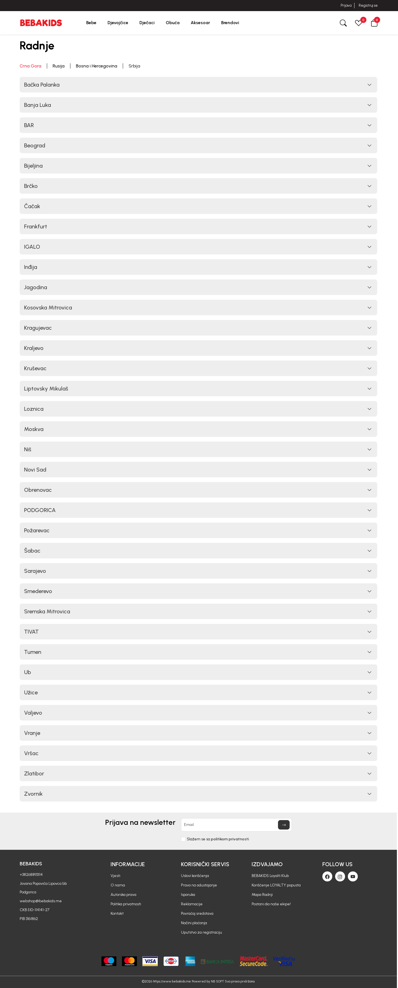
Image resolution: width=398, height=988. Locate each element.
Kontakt (117, 913)
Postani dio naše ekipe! (271, 904)
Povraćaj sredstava (197, 913)
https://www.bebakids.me (172, 981)
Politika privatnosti (126, 904)
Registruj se (368, 5)
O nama (118, 885)
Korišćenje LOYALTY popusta (276, 885)
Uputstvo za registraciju (201, 932)
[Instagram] (340, 876)
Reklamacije (192, 904)
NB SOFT (217, 981)
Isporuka (188, 894)
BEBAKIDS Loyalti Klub (270, 875)
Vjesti (115, 875)
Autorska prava (123, 894)
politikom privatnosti (230, 839)
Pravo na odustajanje (199, 885)
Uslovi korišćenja (195, 875)
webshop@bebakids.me (41, 901)
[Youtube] (353, 876)
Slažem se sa (218, 839)
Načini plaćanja (194, 923)
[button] (374, 22)
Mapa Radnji (262, 894)
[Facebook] (327, 876)
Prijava (346, 5)
